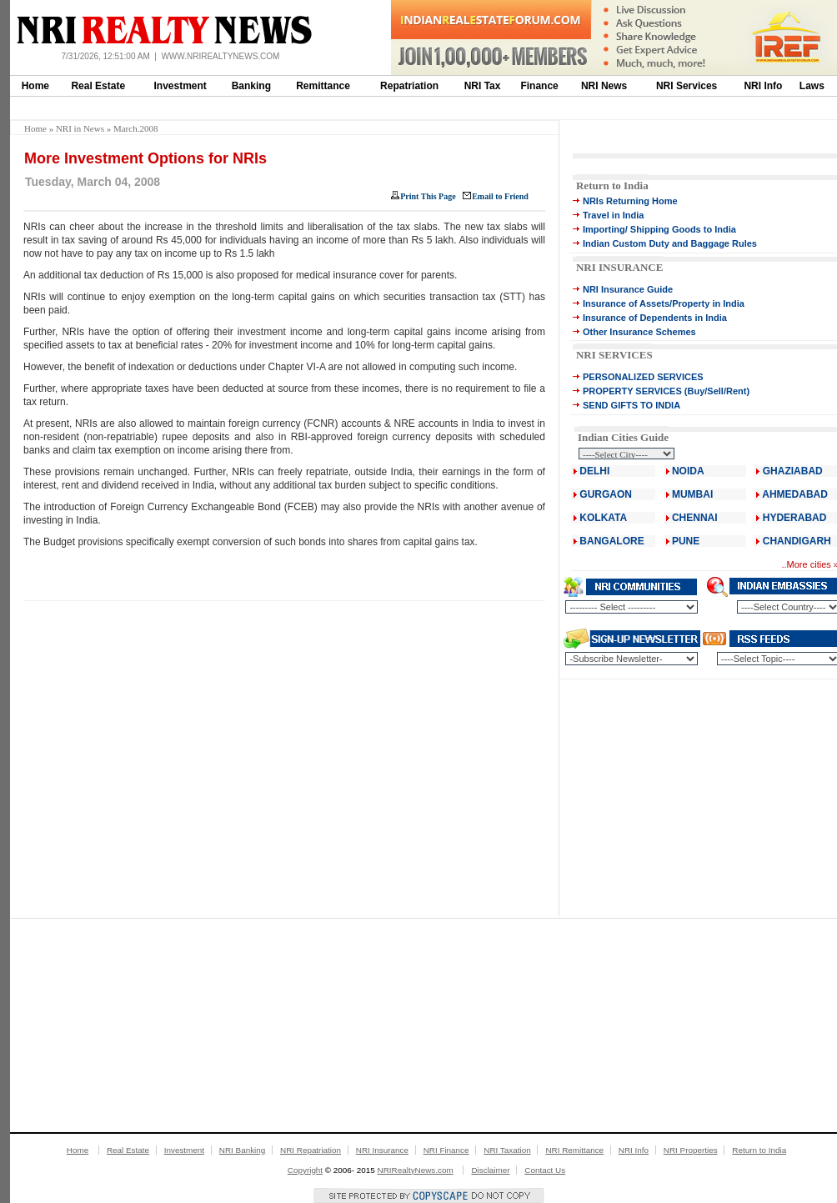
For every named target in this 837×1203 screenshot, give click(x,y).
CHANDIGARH (797, 541)
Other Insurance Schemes (639, 332)
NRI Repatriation (310, 1150)
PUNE (684, 541)
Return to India (612, 185)
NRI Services (686, 86)
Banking (251, 86)
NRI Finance (446, 1150)
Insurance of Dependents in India (655, 318)
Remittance (323, 86)
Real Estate (98, 86)
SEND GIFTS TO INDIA (631, 405)
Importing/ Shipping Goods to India (659, 229)
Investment (180, 86)
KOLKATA (603, 518)
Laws (811, 86)
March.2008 (135, 128)
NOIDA (688, 471)
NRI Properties (691, 1150)
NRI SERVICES (614, 354)
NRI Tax (482, 86)
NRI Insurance (382, 1150)
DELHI (594, 471)
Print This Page (427, 196)
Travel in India (613, 215)
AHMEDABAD (795, 494)
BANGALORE (611, 541)
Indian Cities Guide (623, 437)
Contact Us (544, 1170)
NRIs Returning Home (630, 201)
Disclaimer (490, 1170)
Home (35, 86)
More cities (809, 564)
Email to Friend (500, 196)
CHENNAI (695, 518)
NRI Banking (242, 1150)
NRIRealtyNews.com (416, 1170)
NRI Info (763, 86)
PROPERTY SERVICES (632, 391)
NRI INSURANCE (619, 267)
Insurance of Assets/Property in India (663, 303)
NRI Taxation (507, 1150)
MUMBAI (692, 494)
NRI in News (80, 128)
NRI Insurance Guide (628, 289)
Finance (539, 86)
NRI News (604, 86)
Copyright (305, 1170)
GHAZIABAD (793, 471)
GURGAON (605, 494)
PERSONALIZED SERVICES (643, 377)
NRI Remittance (574, 1150)
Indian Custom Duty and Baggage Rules (670, 243)
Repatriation (409, 86)
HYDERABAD (795, 518)
